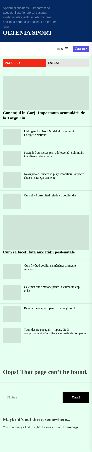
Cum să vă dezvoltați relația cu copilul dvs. (50, 195)
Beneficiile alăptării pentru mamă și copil (49, 308)
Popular (12, 63)
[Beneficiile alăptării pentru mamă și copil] (12, 314)
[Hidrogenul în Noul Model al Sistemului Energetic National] (12, 137)
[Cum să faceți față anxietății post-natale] (46, 232)
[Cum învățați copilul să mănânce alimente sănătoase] (12, 271)
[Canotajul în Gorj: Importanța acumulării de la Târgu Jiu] (46, 93)
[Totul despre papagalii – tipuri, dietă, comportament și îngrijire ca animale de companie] (12, 335)
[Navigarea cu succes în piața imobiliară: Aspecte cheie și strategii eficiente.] (12, 180)
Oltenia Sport (27, 32)
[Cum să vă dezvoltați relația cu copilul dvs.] (12, 201)
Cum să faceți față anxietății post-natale (39, 252)
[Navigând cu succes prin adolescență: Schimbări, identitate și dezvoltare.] (12, 158)
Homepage (70, 427)
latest (54, 63)
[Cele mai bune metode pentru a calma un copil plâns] (12, 292)
